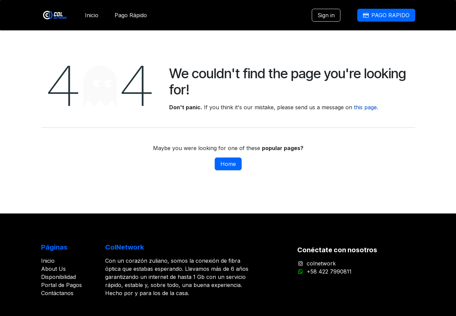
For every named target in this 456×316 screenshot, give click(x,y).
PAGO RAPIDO (386, 15)
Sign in (326, 15)
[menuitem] (92, 15)
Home (228, 164)
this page (365, 107)
